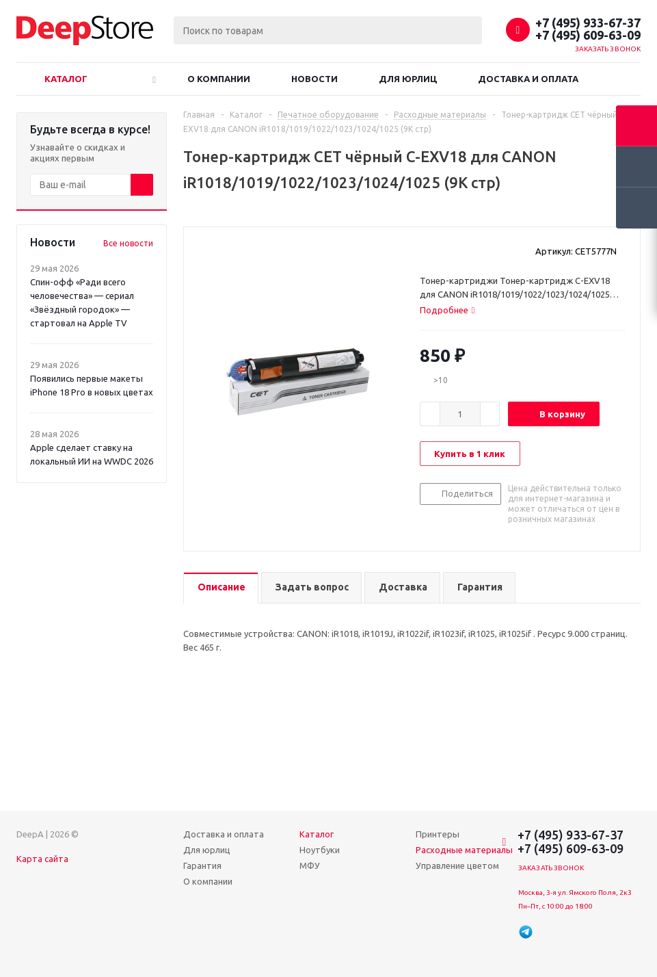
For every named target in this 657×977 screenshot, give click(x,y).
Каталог (66, 78)
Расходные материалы (464, 850)
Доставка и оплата (528, 78)
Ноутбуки (319, 850)
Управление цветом (457, 865)
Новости (314, 78)
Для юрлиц (408, 78)
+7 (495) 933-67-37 (588, 22)
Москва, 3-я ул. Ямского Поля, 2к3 (575, 892)
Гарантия (202, 865)
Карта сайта (42, 858)
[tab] (447, 310)
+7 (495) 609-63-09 (588, 35)
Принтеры (437, 834)
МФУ (309, 865)
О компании (218, 78)
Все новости (128, 243)
